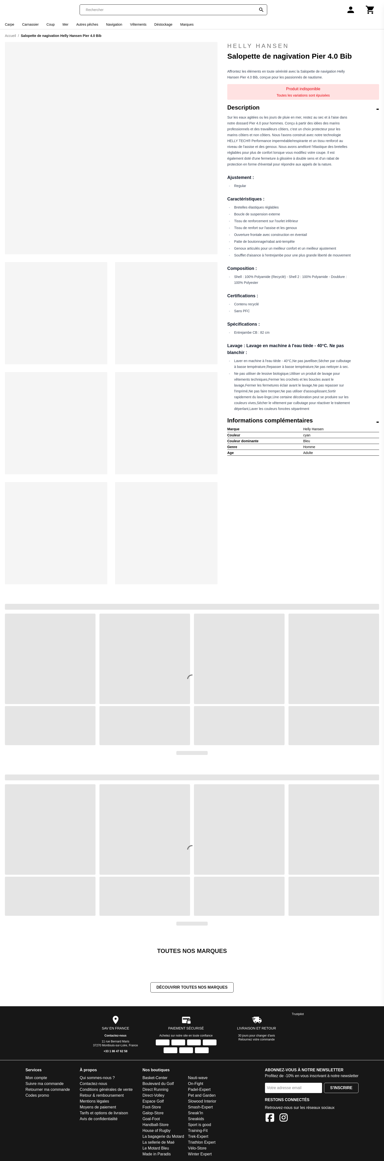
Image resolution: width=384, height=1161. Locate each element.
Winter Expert (200, 1154)
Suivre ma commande (44, 1084)
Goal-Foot (151, 1119)
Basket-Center (155, 1078)
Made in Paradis (157, 1154)
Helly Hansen (303, 46)
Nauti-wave (198, 1078)
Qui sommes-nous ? (97, 1078)
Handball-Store (156, 1125)
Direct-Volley (154, 1096)
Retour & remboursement (102, 1096)
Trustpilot (298, 1014)
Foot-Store (152, 1108)
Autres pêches (87, 24)
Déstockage (163, 24)
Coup (51, 24)
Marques (186, 24)
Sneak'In (195, 1113)
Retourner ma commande (47, 1090)
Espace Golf (153, 1102)
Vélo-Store (197, 1149)
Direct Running (155, 1090)
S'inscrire (341, 1088)
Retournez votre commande (257, 1040)
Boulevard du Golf (158, 1084)
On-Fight (195, 1084)
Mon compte (36, 1078)
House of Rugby (157, 1131)
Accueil (10, 36)
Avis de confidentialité (98, 1119)
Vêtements (138, 24)
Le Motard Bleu (156, 1149)
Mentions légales (94, 1102)
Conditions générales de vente (106, 1090)
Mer (65, 24)
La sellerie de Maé (159, 1143)
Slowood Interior (202, 1102)
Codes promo (37, 1096)
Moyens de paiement (98, 1108)
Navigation (114, 24)
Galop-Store (153, 1113)
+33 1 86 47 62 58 (115, 1051)
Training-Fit (198, 1131)
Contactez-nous (116, 1036)
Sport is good (199, 1125)
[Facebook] (270, 1119)
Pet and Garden (202, 1096)
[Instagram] (283, 1119)
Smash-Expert (200, 1108)
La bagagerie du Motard (163, 1137)
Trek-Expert (198, 1137)
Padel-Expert (199, 1090)
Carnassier (30, 24)
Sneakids (196, 1119)
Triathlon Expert (202, 1143)
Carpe (9, 24)
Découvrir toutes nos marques (192, 988)
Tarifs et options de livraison (104, 1113)
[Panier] (370, 10)
